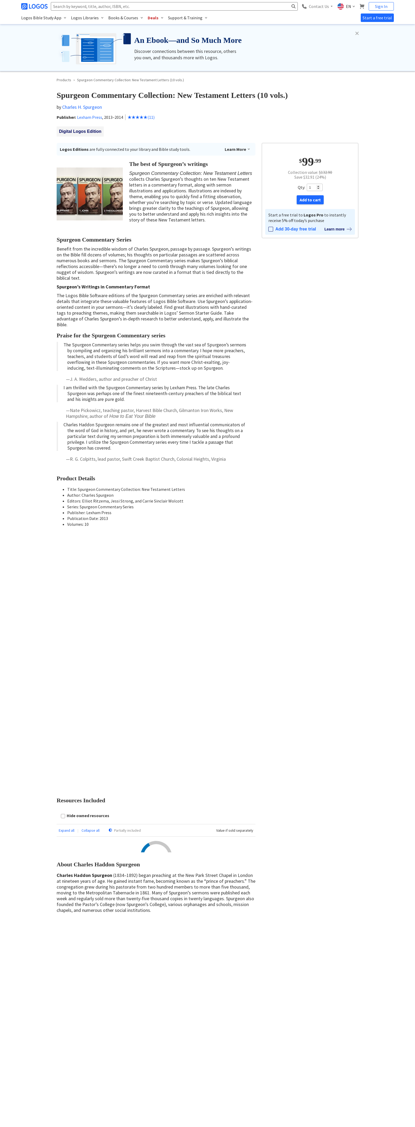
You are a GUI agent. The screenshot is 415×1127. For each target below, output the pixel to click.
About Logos (219, 1012)
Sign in (222, 721)
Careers (215, 1030)
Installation (343, 1021)
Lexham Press (89, 117)
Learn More (237, 149)
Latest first (96, 706)
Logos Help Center (348, 1012)
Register (241, 721)
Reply (81, 861)
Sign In (381, 6)
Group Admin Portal (286, 1049)
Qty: (301, 187)
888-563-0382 (31, 1074)
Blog (338, 1030)
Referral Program (222, 1040)
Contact (215, 1021)
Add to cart (310, 199)
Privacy (64, 1098)
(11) (141, 117)
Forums (340, 1040)
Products (64, 80)
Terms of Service (221, 1049)
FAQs (338, 1049)
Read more (70, 948)
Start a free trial (377, 17)
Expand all (66, 573)
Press (213, 1058)
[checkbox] (85, 559)
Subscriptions (281, 1021)
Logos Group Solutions (288, 1040)
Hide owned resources (88, 558)
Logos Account (283, 1012)
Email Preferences (284, 1030)
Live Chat (341, 1058)
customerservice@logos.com (70, 1074)
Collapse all (91, 573)
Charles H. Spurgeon (82, 107)
